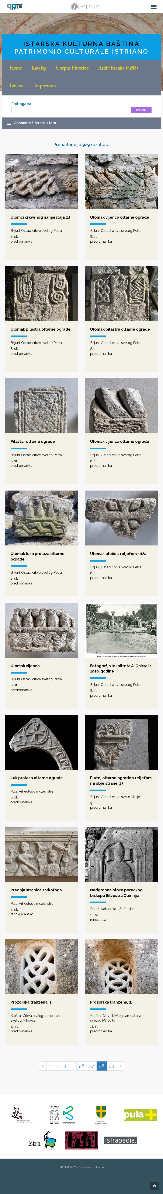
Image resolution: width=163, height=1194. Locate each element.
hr (83, 7)
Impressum (45, 86)
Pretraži (141, 109)
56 (81, 1065)
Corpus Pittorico (72, 68)
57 (91, 1065)
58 (101, 1065)
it (97, 7)
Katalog (38, 68)
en (91, 7)
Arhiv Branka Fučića (118, 68)
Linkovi (17, 86)
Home (16, 68)
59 (111, 1065)
